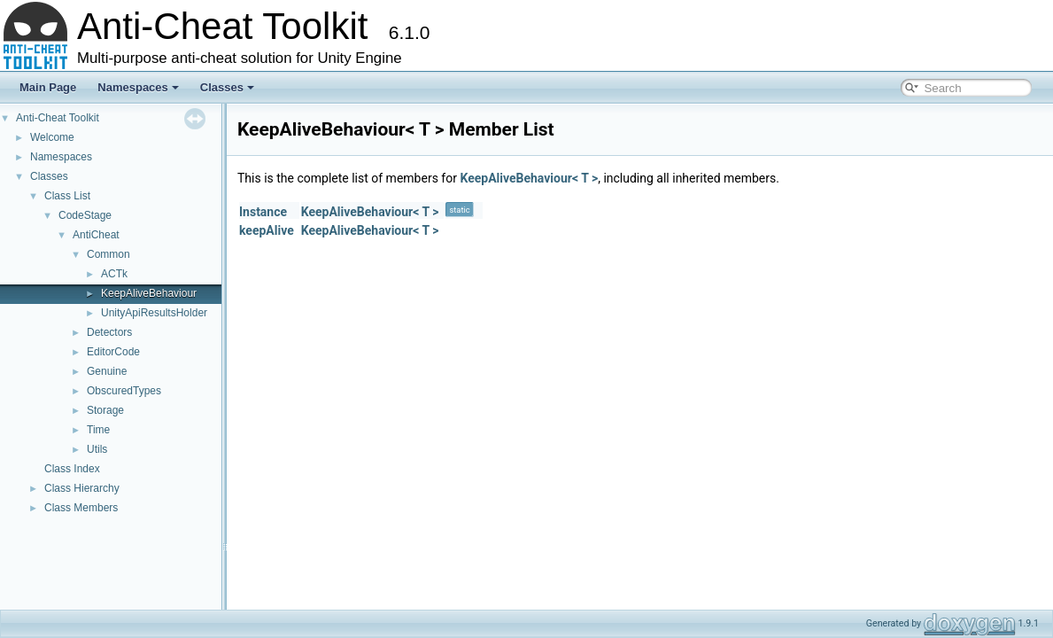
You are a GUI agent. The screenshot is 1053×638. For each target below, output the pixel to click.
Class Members (81, 508)
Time (98, 430)
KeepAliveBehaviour (149, 293)
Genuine (107, 371)
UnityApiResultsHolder (154, 313)
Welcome (52, 137)
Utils (97, 449)
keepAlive (266, 230)
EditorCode (113, 352)
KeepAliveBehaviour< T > (529, 178)
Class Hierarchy (82, 488)
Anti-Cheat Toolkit (57, 118)
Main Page (47, 87)
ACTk (114, 274)
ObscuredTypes (124, 391)
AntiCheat (96, 235)
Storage (105, 410)
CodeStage (85, 215)
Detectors (109, 332)
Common (108, 254)
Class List (67, 196)
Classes (227, 87)
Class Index (72, 469)
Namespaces (138, 87)
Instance (263, 212)
